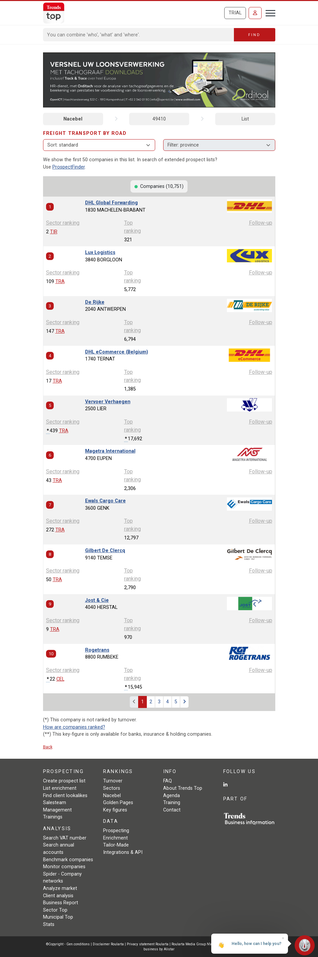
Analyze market (60, 888)
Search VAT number (64, 838)
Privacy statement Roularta (148, 944)
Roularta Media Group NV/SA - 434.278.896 (206, 944)
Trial (235, 13)
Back (47, 746)
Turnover (112, 781)
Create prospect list (64, 781)
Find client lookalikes (65, 795)
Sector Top (55, 910)
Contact (172, 810)
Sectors (111, 788)
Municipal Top (58, 917)
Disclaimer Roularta (108, 944)
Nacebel (72, 119)
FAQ (167, 781)
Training (171, 802)
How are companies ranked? (74, 727)
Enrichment (115, 838)
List (245, 119)
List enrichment (59, 788)
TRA (60, 281)
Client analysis (58, 896)
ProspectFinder (68, 167)
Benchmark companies (68, 860)
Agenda (171, 795)
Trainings (52, 817)
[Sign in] (255, 13)
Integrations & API (122, 852)
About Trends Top (182, 788)
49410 (159, 119)
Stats (48, 924)
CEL (60, 679)
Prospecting (116, 830)
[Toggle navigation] (268, 12)
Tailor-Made (116, 845)
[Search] (138, 34)
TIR (53, 232)
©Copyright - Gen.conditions (68, 944)
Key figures (115, 810)
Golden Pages (118, 802)
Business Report (60, 903)
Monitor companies (64, 867)
